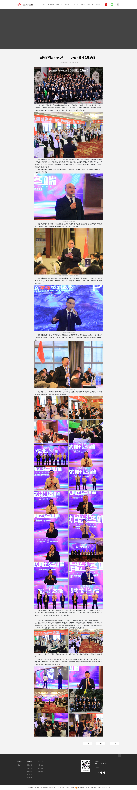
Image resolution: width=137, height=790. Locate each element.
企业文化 (90, 4)
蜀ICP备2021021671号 (68, 787)
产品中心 (67, 4)
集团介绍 (51, 4)
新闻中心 (59, 4)
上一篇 (87, 743)
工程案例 (76, 4)
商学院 (83, 4)
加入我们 (99, 4)
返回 (101, 743)
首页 (45, 4)
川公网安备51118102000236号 (84, 787)
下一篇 (114, 743)
